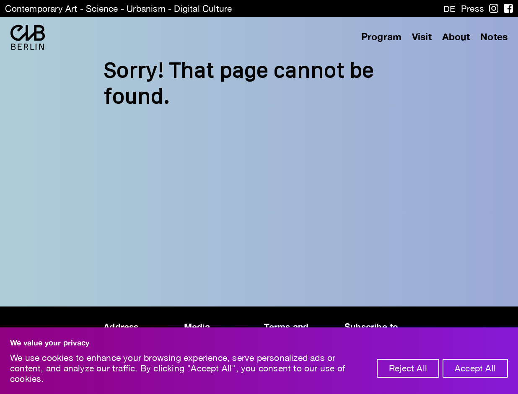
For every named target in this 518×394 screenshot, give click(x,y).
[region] (259, 360)
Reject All (408, 368)
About (456, 36)
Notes (494, 36)
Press (472, 8)
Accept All (475, 368)
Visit (422, 36)
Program (381, 36)
